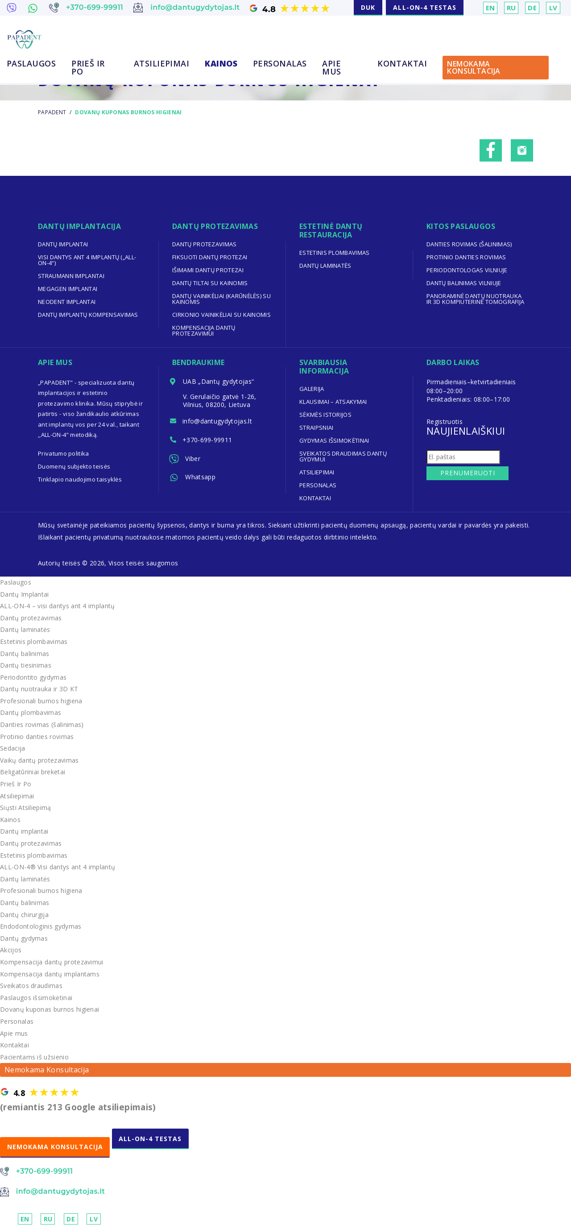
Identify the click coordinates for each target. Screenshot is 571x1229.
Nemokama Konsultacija (473, 67)
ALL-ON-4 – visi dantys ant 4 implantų (58, 606)
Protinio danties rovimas (466, 257)
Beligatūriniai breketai (33, 772)
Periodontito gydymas (33, 677)
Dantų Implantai (24, 594)
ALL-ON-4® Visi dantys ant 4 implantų (58, 867)
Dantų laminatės (325, 266)
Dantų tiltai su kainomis (210, 283)
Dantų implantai (63, 244)
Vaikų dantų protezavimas (39, 760)
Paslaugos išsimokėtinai (36, 997)
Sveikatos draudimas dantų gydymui (343, 456)
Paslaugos (31, 63)
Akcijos (10, 950)
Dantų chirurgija (24, 914)
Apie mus (331, 67)
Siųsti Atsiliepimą (25, 807)
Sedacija (12, 748)
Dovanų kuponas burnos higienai (50, 1009)
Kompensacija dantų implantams (50, 974)
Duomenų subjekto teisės (74, 466)
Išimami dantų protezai (208, 270)
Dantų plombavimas (31, 712)
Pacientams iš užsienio (34, 1057)
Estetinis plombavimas (334, 253)
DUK (368, 7)
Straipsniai (316, 428)
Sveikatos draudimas (31, 985)
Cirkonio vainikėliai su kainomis (221, 315)
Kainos (221, 63)
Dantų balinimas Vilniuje (463, 283)
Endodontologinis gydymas (41, 926)
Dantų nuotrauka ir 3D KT (39, 689)
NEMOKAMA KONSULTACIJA (55, 1147)
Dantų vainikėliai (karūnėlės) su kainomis (221, 299)
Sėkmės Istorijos (325, 415)
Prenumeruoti (466, 473)
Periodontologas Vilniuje (467, 270)
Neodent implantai (67, 302)
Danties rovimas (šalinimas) (469, 244)
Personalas (280, 63)
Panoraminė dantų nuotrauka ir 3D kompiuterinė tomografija (475, 299)
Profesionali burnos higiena (41, 701)
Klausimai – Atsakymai (333, 402)
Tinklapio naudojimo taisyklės (80, 479)
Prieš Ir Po (88, 67)
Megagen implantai (68, 289)
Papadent (52, 112)
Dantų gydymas (24, 938)
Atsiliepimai (161, 63)
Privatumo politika (63, 453)
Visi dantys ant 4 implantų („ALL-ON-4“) (87, 260)
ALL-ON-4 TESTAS (424, 7)
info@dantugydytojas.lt (218, 422)
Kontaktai (402, 63)
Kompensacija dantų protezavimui (204, 330)
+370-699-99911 (208, 440)
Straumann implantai (71, 276)
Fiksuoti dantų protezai (210, 257)
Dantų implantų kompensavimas (88, 315)
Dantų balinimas (25, 653)
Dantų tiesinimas (26, 665)
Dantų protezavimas (204, 244)
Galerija (311, 389)
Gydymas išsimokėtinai (334, 440)
